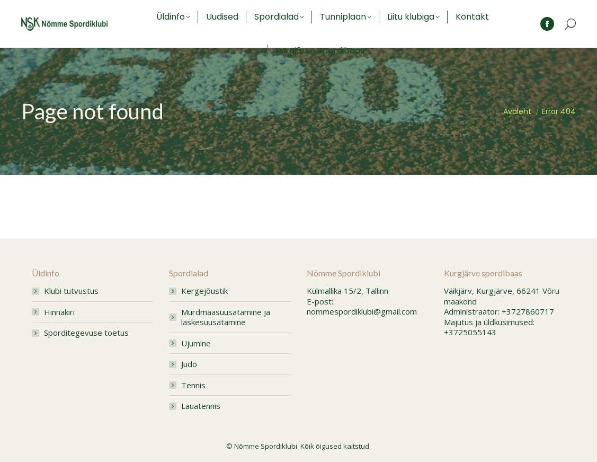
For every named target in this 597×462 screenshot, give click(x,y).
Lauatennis (200, 406)
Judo (189, 364)
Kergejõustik (204, 291)
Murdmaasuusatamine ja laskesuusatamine (225, 317)
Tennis (193, 385)
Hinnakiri (59, 312)
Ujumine (196, 343)
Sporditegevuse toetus (86, 333)
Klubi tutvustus (71, 291)
